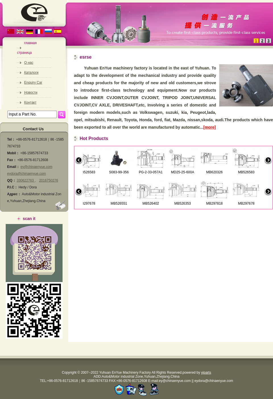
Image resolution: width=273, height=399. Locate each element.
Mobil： (13, 153)
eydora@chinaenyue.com (26, 174)
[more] (209, 127)
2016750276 (48, 180)
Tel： (11, 139)
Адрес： (14, 194)
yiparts (206, 373)
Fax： (11, 160)
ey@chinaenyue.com (36, 167)
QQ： (11, 180)
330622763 (26, 180)
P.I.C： (12, 187)
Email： (13, 167)
